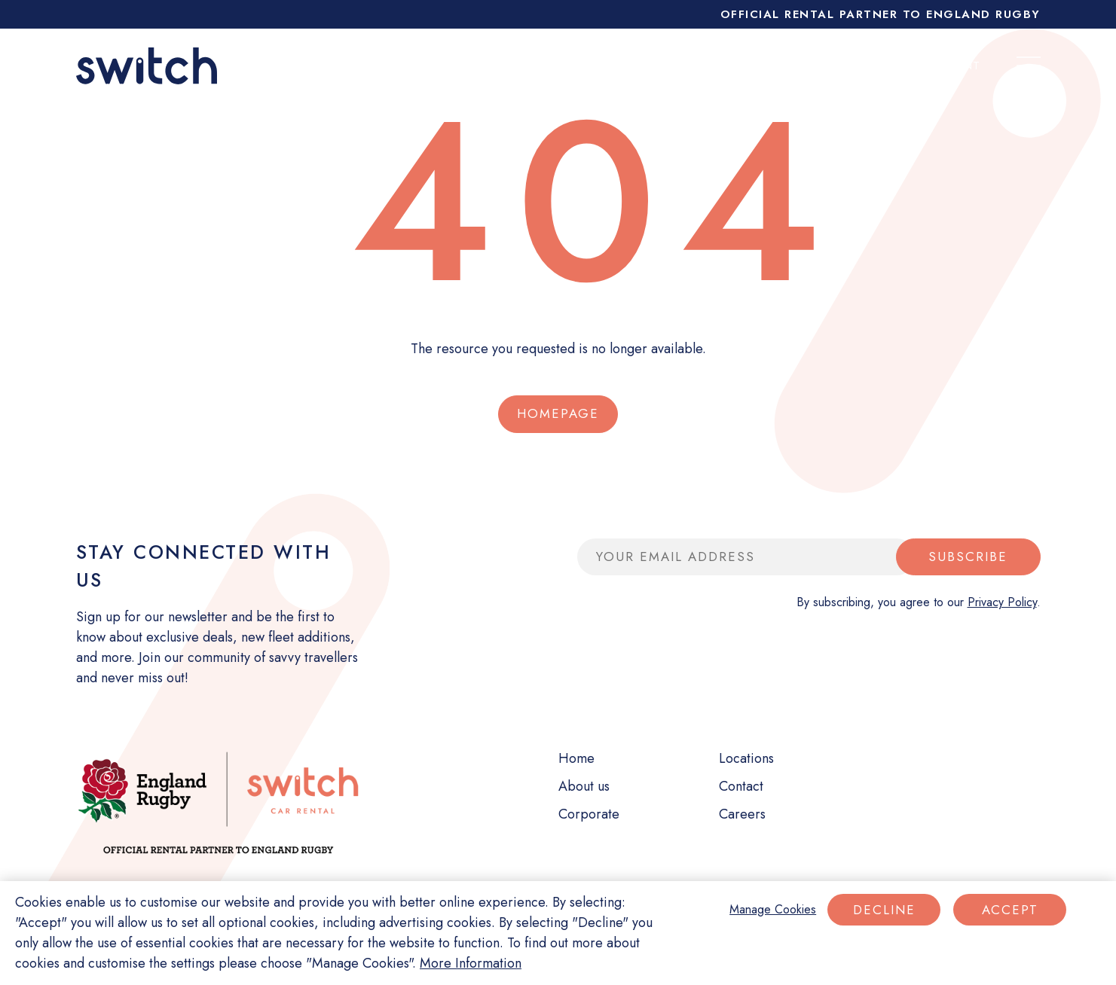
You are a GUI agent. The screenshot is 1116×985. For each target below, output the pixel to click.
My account (940, 65)
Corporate (715, 65)
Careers (742, 814)
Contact (741, 786)
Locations (746, 758)
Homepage (558, 413)
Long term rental (427, 65)
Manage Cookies (772, 909)
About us (584, 786)
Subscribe (967, 556)
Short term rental (583, 65)
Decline (884, 910)
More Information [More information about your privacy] (470, 963)
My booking (825, 65)
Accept (1010, 910)
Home (576, 758)
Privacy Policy (1002, 602)
